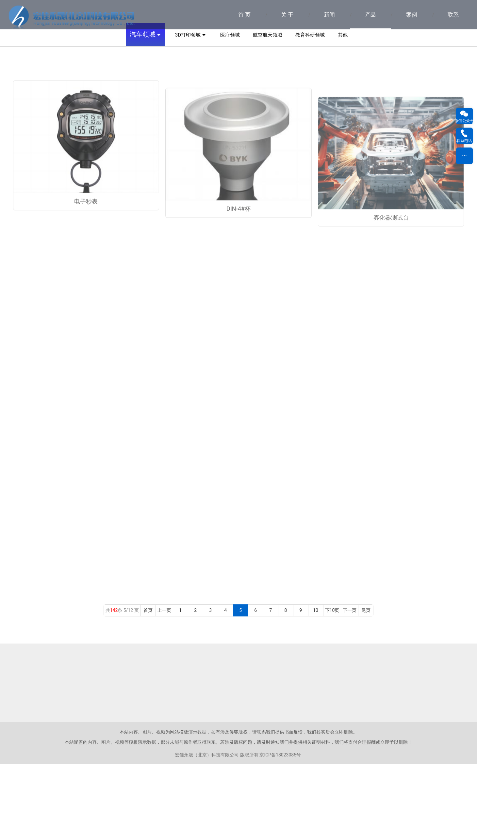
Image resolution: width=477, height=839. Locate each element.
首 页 (244, 14)
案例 (411, 14)
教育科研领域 (310, 109)
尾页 (365, 685)
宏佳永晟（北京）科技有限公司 (207, 829)
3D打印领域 (191, 109)
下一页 (349, 685)
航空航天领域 (267, 109)
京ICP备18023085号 (280, 829)
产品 (370, 14)
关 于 (287, 14)
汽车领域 (145, 110)
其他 (343, 109)
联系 (453, 14)
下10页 (332, 685)
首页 (148, 685)
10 (316, 685)
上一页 (164, 685)
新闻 (329, 14)
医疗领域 (230, 109)
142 (114, 685)
